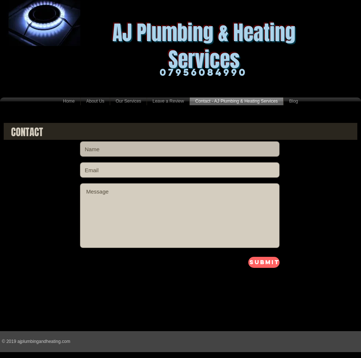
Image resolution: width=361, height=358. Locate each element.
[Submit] (264, 262)
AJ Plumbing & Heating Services (203, 46)
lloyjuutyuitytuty (105, 259)
